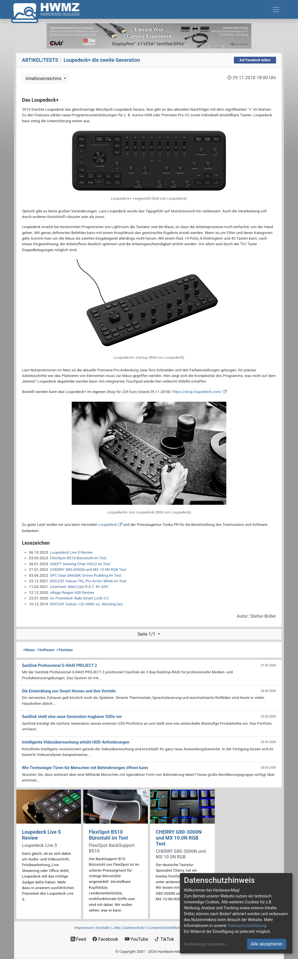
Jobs (116, 927)
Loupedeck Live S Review (71, 552)
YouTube (136, 939)
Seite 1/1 (147, 634)
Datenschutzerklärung (247, 925)
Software (46, 649)
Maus (29, 649)
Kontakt (103, 927)
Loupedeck (107, 524)
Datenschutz (134, 927)
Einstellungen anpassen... (206, 944)
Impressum (84, 927)
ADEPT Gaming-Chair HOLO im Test (80, 564)
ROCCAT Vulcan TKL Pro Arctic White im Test (88, 581)
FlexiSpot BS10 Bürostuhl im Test (78, 558)
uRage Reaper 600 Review (72, 592)
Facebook (105, 939)
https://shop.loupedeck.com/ (197, 391)
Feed (78, 939)
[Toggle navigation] (276, 9)
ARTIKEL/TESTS (40, 60)
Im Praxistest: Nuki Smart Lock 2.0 (79, 598)
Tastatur (64, 649)
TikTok (164, 939)
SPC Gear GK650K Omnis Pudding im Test (85, 575)
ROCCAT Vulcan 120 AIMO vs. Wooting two (86, 604)
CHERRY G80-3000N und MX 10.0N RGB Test (88, 569)
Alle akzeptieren (267, 944)
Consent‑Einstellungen (167, 927)
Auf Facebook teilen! (255, 60)
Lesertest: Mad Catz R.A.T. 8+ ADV (79, 586)
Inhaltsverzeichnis (44, 78)
